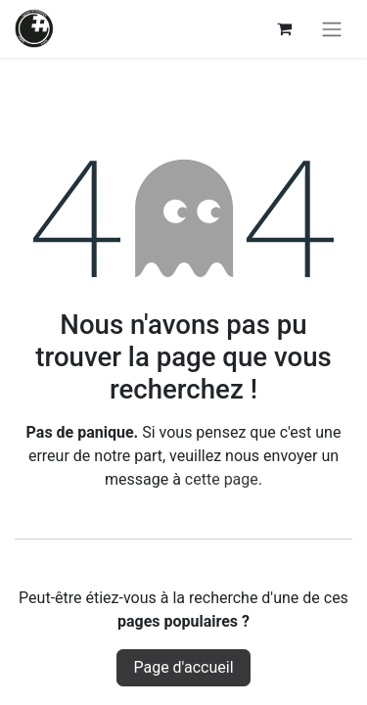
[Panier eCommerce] (283, 28)
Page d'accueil (183, 667)
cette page (221, 479)
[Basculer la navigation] (331, 29)
